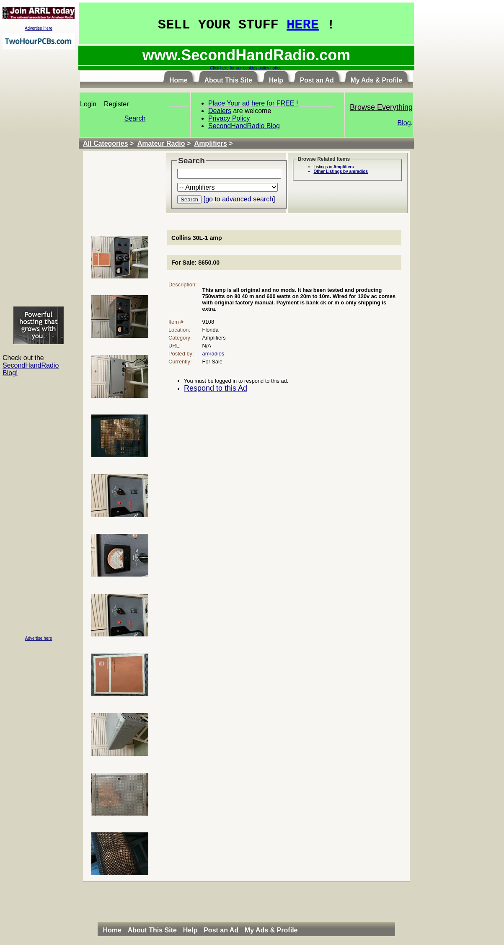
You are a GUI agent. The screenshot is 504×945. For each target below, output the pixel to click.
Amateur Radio (161, 143)
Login (88, 104)
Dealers (219, 110)
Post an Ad (221, 930)
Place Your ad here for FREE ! (253, 103)
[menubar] (202, 930)
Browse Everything (381, 107)
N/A (206, 345)
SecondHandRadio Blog (244, 125)
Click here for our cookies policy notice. (246, 68)
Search (135, 118)
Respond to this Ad (215, 388)
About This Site (152, 930)
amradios (213, 353)
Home (112, 930)
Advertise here (38, 638)
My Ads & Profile (271, 930)
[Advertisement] (38, 177)
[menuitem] (114, 930)
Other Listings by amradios (341, 171)
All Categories (105, 143)
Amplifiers (210, 143)
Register (116, 104)
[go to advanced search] (239, 199)
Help (190, 930)
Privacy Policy (229, 118)
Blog (404, 122)
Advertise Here (38, 28)
